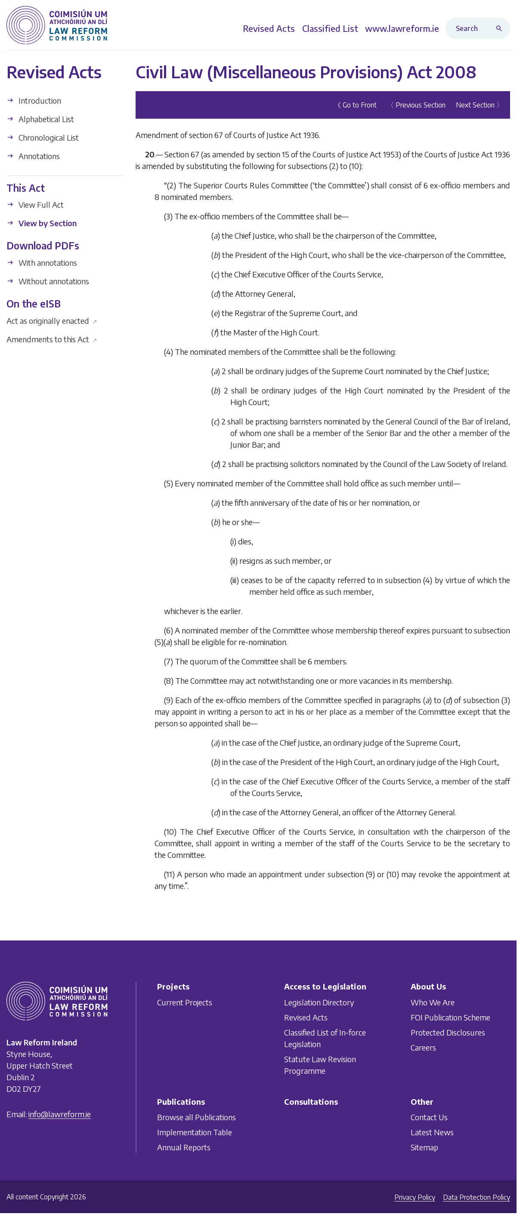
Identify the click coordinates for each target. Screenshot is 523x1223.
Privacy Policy (414, 1197)
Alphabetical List (40, 119)
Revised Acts (306, 1017)
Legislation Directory (319, 1002)
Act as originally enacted (51, 321)
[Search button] (501, 28)
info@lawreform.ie (59, 1114)
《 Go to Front (355, 105)
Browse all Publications (196, 1117)
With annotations (41, 262)
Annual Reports (183, 1147)
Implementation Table (194, 1132)
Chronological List (42, 137)
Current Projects (184, 1002)
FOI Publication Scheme (450, 1017)
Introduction (33, 100)
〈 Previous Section (416, 105)
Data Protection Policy (476, 1197)
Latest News (432, 1132)
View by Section (41, 223)
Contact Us (429, 1117)
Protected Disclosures (448, 1032)
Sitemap (424, 1147)
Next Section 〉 (479, 105)
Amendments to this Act (51, 339)
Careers (423, 1047)
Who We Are (433, 1002)
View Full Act (35, 204)
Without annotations (47, 281)
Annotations (33, 156)
